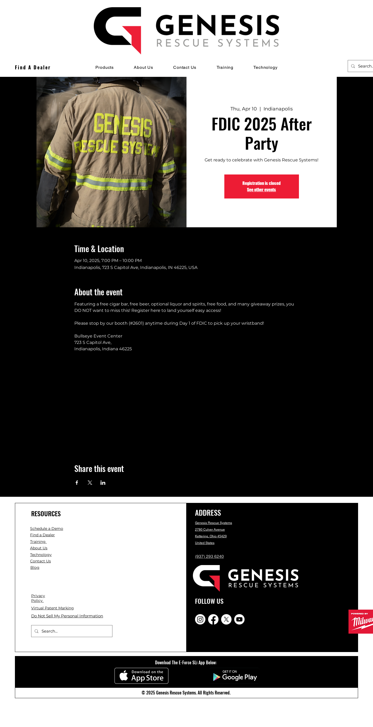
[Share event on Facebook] (76, 482)
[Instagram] (200, 619)
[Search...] (71, 631)
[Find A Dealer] (33, 67)
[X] (226, 619)
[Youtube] (239, 619)
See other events (261, 189)
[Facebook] (213, 619)
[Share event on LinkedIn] (103, 482)
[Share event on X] (89, 482)
